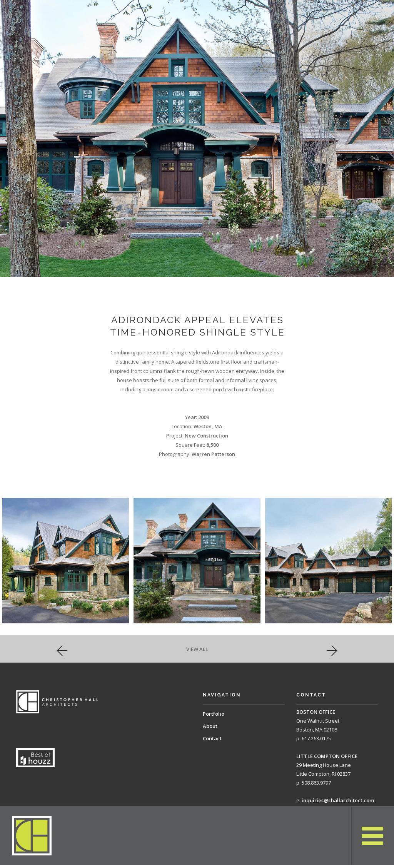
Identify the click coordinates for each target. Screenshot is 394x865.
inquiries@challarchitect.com (338, 800)
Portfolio (213, 713)
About (210, 726)
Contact (212, 738)
